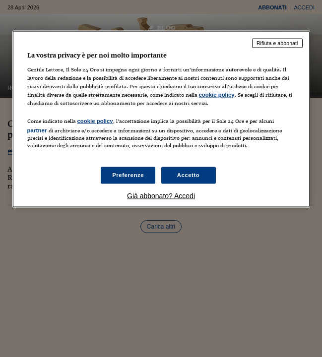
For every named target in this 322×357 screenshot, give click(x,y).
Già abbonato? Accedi (161, 196)
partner (37, 130)
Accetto (188, 175)
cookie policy (217, 94)
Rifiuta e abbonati (277, 43)
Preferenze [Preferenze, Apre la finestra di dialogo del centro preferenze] (128, 175)
